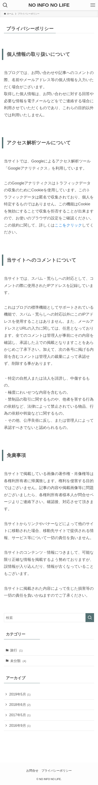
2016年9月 (20, 725)
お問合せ (32, 770)
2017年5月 (20, 715)
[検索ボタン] (5, 5)
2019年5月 (20, 694)
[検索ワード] (49, 617)
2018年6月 (20, 704)
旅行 (16, 650)
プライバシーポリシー (56, 770)
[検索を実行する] (89, 617)
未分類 (18, 661)
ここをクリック (68, 225)
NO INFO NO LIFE (49, 5)
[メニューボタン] (93, 5)
